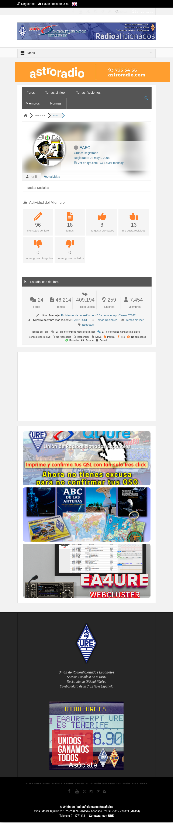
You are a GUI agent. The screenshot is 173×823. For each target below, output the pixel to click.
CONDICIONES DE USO (38, 784)
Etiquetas (88, 325)
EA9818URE (80, 320)
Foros (31, 92)
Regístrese (27, 4)
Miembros (33, 103)
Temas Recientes (88, 92)
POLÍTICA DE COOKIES (135, 784)
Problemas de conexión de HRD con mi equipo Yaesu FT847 (98, 316)
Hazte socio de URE (53, 4)
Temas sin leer (55, 92)
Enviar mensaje (112, 163)
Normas (56, 103)
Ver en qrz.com (86, 163)
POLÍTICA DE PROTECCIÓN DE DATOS (72, 784)
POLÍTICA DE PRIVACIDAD (107, 784)
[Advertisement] (98, 386)
